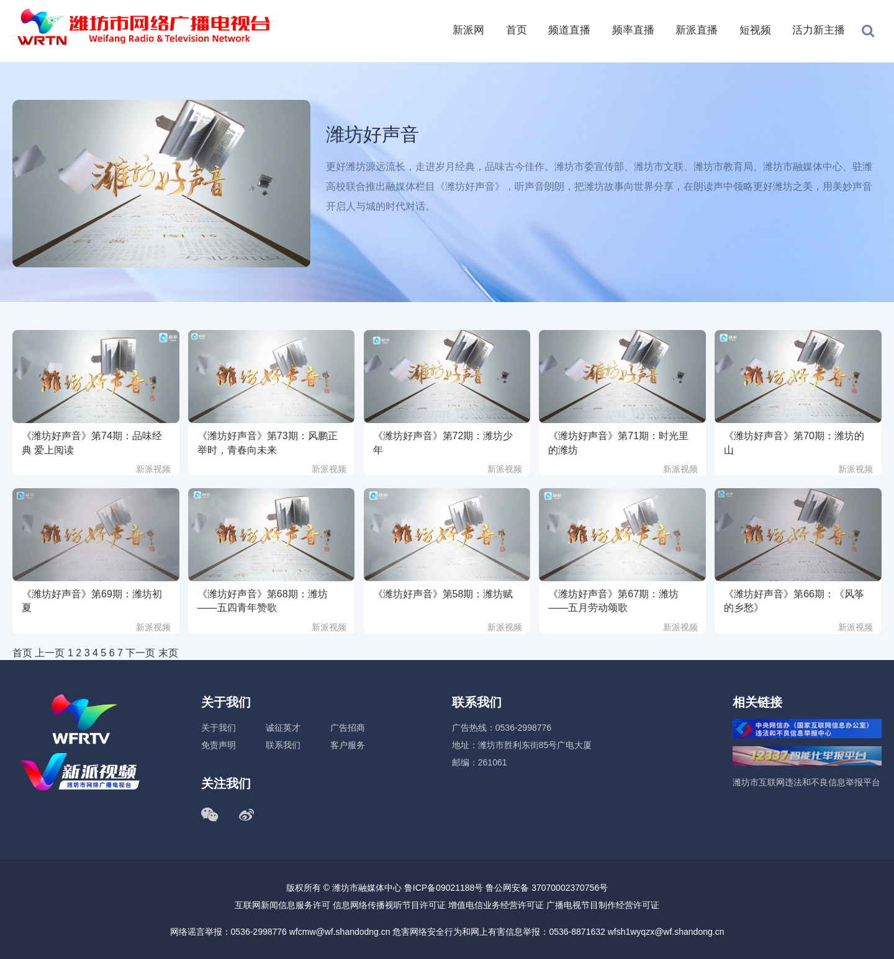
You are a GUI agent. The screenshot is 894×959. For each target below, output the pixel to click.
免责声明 (218, 745)
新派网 (468, 30)
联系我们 (283, 745)
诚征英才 (283, 728)
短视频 (755, 30)
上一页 (50, 653)
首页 (516, 30)
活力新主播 (818, 30)
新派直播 (696, 30)
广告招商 (347, 728)
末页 (168, 653)
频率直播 (633, 30)
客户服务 (347, 745)
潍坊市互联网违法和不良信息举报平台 (806, 782)
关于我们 (218, 728)
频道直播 (569, 30)
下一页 (140, 653)
